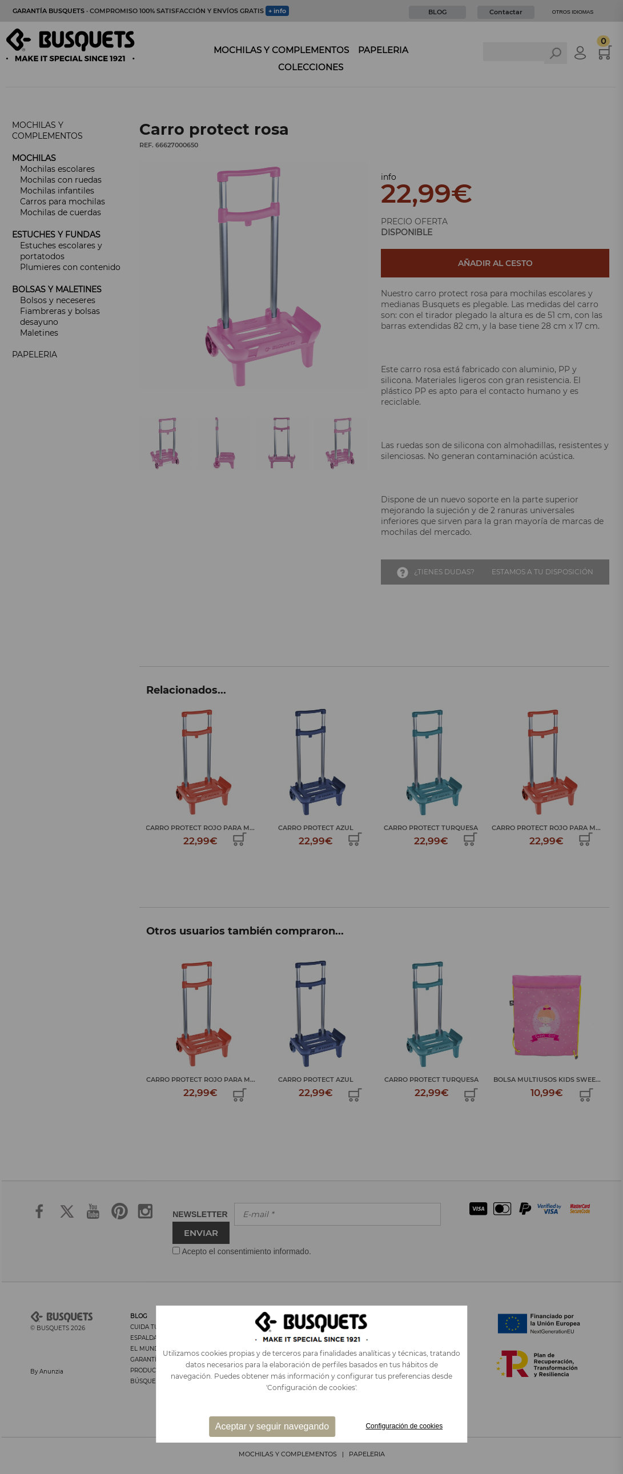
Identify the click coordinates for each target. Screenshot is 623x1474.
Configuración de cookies (404, 1426)
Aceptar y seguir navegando (272, 1426)
